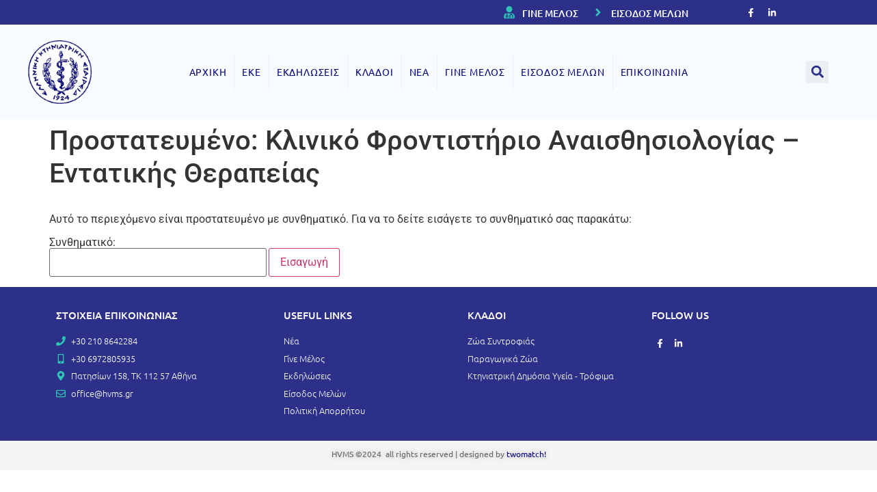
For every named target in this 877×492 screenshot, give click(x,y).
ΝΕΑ (419, 72)
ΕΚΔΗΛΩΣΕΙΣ (308, 72)
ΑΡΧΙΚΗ (208, 72)
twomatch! (526, 453)
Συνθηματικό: (158, 257)
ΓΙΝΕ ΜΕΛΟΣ (550, 13)
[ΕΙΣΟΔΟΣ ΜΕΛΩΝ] (598, 12)
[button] (817, 72)
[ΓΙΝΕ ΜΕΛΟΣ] (509, 12)
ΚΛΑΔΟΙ (374, 72)
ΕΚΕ (251, 72)
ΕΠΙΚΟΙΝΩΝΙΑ (654, 72)
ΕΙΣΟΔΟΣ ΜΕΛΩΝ (649, 13)
